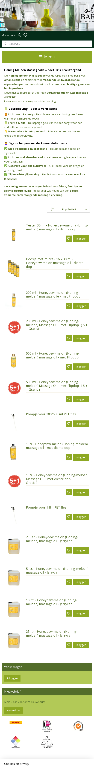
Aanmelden (13, 710)
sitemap (58, 760)
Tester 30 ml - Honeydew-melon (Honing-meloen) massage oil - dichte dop (57, 227)
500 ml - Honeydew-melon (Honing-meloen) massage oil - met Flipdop (52, 355)
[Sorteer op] (68, 209)
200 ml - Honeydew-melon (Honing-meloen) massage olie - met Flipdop (53, 295)
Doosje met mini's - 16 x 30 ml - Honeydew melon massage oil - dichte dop (54, 263)
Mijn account (12, 35)
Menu (47, 56)
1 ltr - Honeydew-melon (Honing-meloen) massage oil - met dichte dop (57, 446)
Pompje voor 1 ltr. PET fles (46, 507)
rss (66, 760)
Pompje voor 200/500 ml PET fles (51, 414)
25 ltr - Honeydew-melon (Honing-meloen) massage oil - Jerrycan (51, 634)
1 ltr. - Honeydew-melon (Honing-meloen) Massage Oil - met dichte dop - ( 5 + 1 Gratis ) (57, 479)
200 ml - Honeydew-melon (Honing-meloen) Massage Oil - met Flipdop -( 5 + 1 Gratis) (56, 325)
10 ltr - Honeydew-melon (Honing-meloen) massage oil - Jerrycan (51, 602)
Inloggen (81, 239)
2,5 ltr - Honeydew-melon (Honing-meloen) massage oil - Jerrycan (52, 539)
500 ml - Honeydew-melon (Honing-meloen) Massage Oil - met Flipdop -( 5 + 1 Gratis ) (56, 386)
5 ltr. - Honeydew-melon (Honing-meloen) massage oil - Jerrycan (57, 571)
